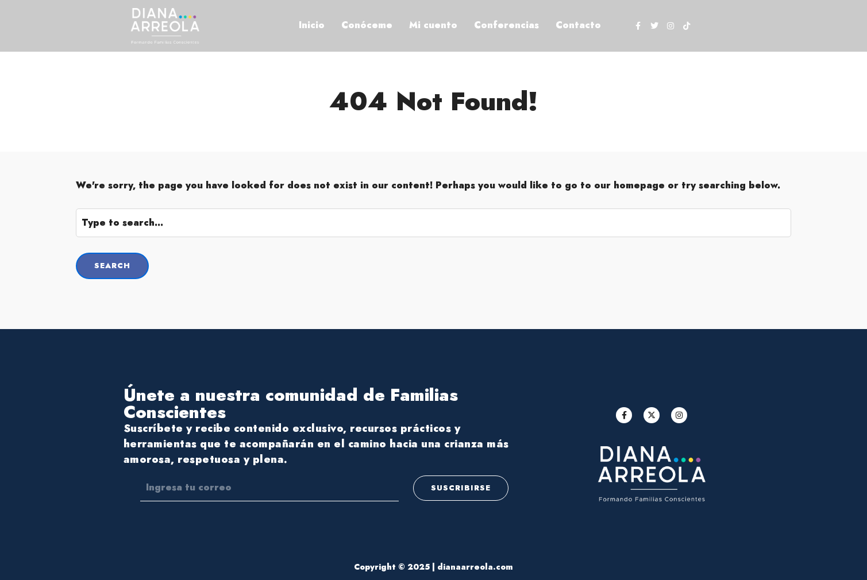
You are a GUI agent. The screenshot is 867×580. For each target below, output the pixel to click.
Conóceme (366, 25)
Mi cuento (433, 25)
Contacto (578, 25)
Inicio (312, 25)
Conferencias (506, 25)
